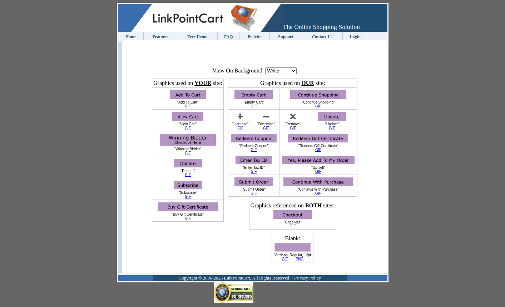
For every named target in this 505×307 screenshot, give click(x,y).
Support (285, 36)
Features (160, 36)
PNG (300, 259)
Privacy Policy (307, 278)
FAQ (228, 36)
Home (131, 36)
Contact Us (322, 36)
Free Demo (197, 36)
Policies (255, 36)
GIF (188, 106)
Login (355, 36)
